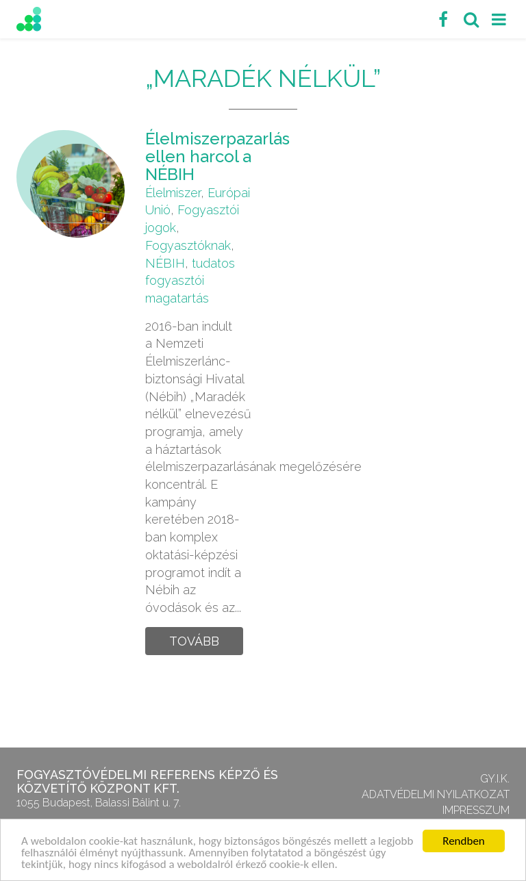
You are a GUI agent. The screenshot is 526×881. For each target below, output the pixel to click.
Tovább (194, 641)
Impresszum (476, 810)
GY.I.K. (495, 778)
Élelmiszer (173, 193)
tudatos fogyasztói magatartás (190, 280)
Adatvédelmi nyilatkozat (436, 794)
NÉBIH (165, 263)
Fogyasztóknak (188, 245)
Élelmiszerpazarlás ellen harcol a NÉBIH (217, 157)
